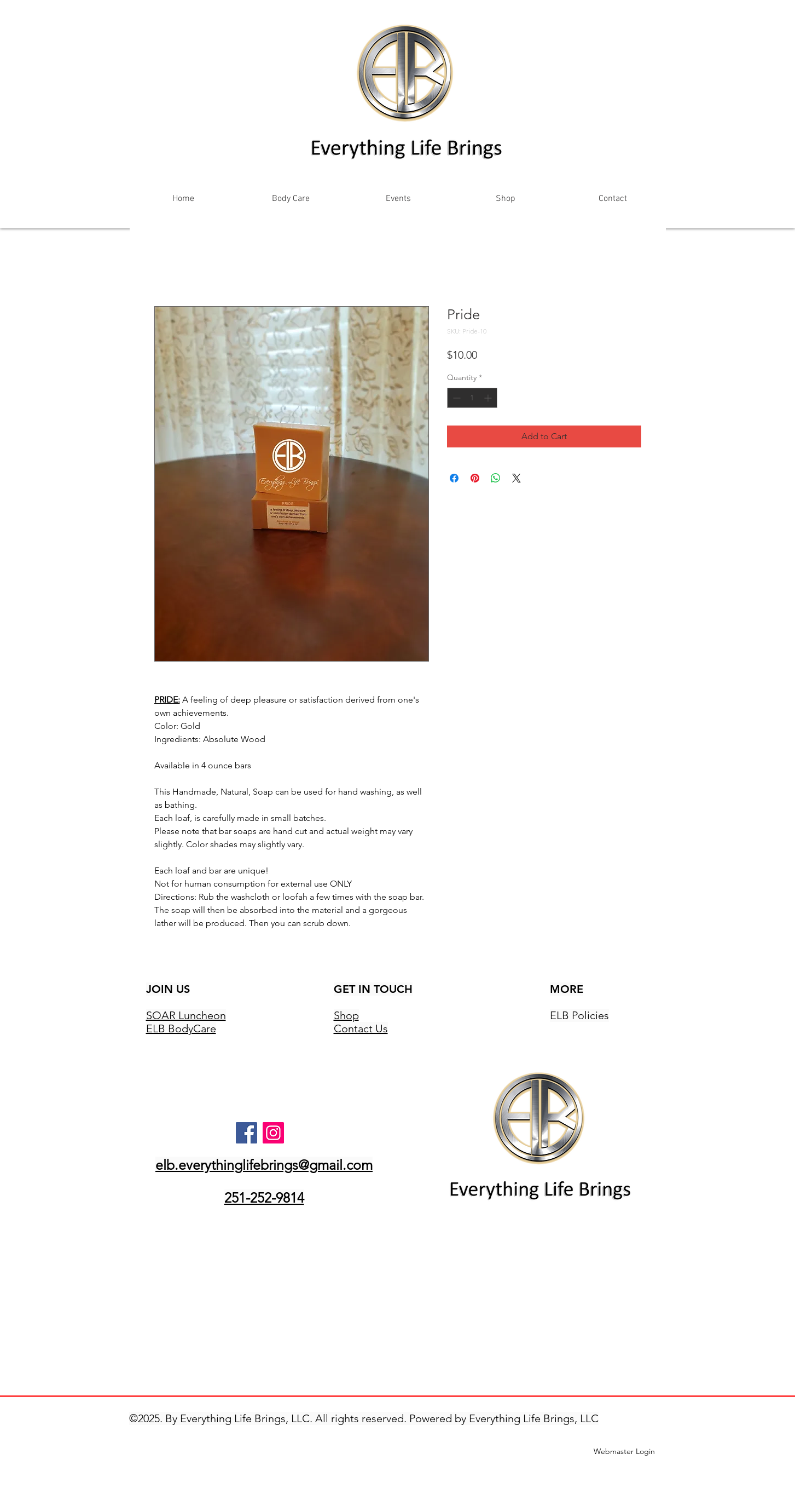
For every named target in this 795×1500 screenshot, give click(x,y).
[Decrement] (455, 397)
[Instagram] (273, 1132)
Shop (346, 1015)
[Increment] (489, 397)
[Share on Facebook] (454, 478)
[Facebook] (246, 1132)
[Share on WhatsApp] (495, 478)
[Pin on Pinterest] (474, 478)
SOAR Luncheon (186, 1015)
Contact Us (361, 1028)
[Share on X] (516, 478)
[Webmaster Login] (624, 1451)
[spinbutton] (472, 397)
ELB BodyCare (181, 1028)
